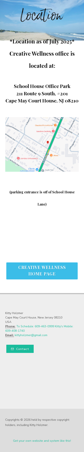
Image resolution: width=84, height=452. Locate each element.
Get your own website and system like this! (42, 441)
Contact (20, 349)
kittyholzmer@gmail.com (31, 335)
